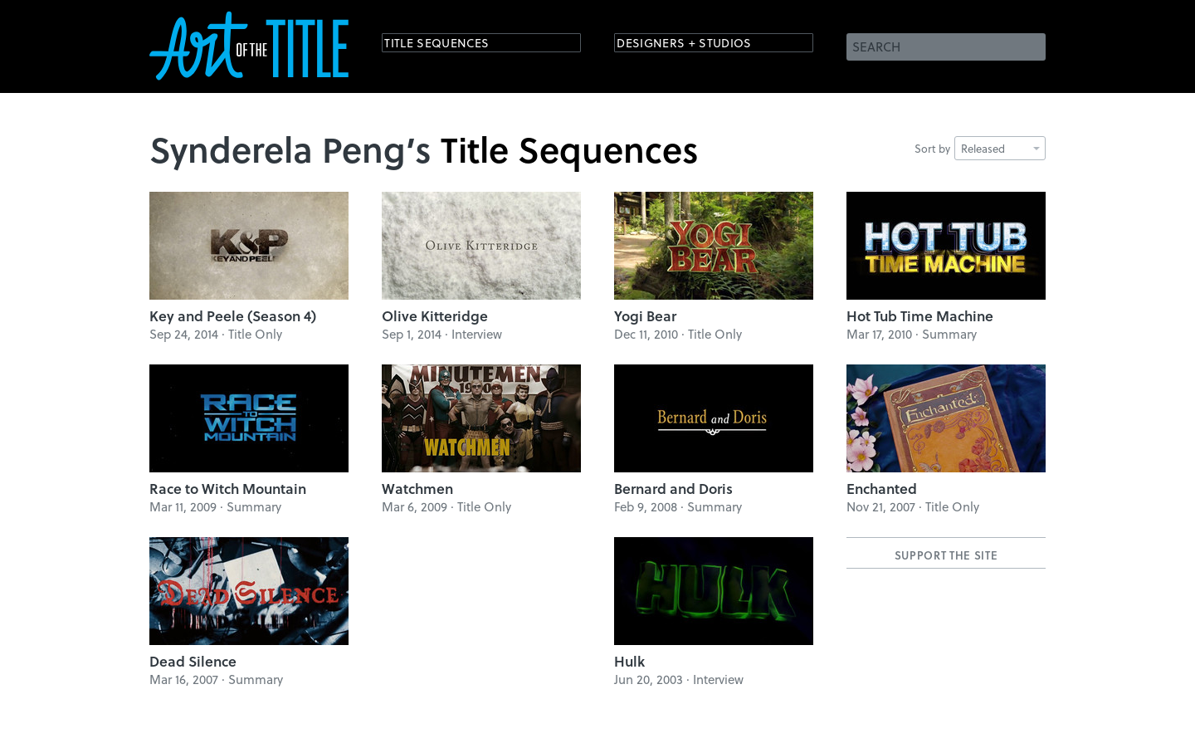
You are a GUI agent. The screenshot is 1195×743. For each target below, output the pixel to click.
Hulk (629, 661)
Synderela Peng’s (290, 148)
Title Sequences (451, 45)
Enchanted (881, 488)
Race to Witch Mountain (227, 488)
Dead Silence (193, 661)
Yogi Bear (645, 316)
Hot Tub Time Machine (919, 316)
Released (1000, 148)
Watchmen (417, 488)
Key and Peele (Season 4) (232, 316)
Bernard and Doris (673, 488)
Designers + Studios (702, 45)
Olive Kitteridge (435, 316)
